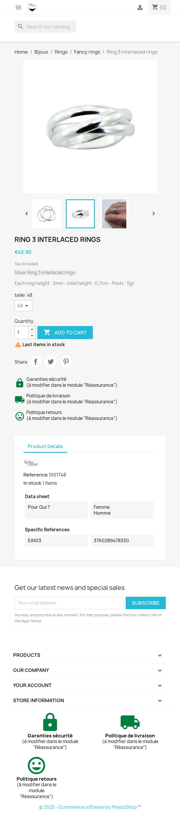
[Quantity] (22, 332)
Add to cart (65, 332)
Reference (35, 475)
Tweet (51, 362)
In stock (32, 483)
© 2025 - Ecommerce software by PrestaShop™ (90, 807)
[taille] (23, 305)
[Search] (45, 27)
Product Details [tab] (45, 446)
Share (36, 362)
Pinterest (66, 362)
